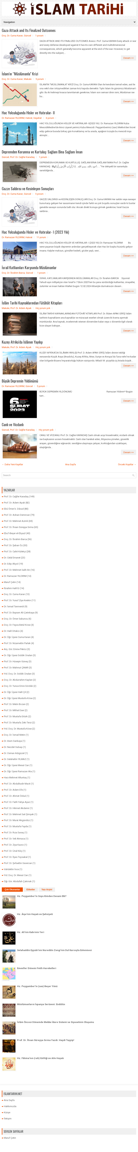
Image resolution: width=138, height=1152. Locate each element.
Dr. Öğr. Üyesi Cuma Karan (17, 637)
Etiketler (30, 889)
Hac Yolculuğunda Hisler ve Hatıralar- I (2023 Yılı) (35, 232)
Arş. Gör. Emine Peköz (15, 649)
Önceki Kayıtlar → (127, 464)
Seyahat (37, 118)
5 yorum (40, 79)
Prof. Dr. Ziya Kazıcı (14, 844)
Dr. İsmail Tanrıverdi (14, 606)
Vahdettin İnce (11, 869)
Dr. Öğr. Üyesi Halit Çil (15, 692)
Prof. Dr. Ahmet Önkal (15, 796)
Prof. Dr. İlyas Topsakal (15, 857)
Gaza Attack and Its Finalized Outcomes (29, 30)
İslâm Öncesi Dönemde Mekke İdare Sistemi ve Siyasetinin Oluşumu (55, 1022)
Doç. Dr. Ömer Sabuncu (16, 618)
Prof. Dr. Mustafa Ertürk (16, 716)
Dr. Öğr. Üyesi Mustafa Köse (18, 698)
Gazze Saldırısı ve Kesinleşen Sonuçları (28, 189)
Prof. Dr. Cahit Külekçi (15, 551)
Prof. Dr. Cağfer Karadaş (22, 157)
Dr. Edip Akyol (11, 563)
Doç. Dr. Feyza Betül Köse (17, 624)
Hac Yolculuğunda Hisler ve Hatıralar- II (28, 113)
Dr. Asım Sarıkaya (13, 741)
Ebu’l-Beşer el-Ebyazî (15, 533)
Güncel (27, 35)
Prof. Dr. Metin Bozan (15, 704)
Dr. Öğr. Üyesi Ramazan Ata (18, 771)
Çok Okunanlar (12, 889)
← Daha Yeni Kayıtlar (12, 464)
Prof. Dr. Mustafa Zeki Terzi (18, 722)
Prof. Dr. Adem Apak (20, 308)
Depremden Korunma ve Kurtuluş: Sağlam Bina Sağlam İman (42, 152)
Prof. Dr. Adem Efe (13, 789)
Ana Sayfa (70, 464)
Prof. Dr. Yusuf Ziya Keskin (17, 600)
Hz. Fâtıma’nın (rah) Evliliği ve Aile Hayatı (40, 1058)
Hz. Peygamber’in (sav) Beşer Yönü (37, 986)
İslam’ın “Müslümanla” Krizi (20, 74)
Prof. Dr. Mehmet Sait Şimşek (19, 814)
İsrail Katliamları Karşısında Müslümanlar (29, 267)
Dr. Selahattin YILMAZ (15, 759)
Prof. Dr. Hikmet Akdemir (16, 808)
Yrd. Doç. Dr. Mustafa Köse (18, 728)
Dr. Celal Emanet (12, 557)
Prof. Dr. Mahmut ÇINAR (16, 667)
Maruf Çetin (10, 582)
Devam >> (128, 58)
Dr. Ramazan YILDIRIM (13, 118)
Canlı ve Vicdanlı (13, 424)
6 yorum (50, 118)
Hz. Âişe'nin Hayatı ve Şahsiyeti (35, 914)
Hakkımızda (10, 1106)
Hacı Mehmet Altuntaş (15, 777)
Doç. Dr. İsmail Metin (14, 734)
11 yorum (41, 237)
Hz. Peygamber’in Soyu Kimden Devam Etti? (41, 896)
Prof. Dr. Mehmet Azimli (16, 521)
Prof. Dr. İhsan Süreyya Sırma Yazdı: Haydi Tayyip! (45, 1040)
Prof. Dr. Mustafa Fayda (16, 826)
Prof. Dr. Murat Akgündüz (17, 820)
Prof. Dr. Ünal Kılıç (13, 851)
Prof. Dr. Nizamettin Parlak (17, 643)
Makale (27, 79)
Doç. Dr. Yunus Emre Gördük (18, 686)
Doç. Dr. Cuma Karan (12, 35)
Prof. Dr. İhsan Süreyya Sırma (18, 527)
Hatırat (29, 118)
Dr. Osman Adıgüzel (14, 753)
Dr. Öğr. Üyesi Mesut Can (16, 765)
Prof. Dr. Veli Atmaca (14, 838)
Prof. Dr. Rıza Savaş (14, 832)
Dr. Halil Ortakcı (12, 631)
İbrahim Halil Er (11, 588)
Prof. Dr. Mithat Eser (14, 710)
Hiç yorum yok (43, 308)
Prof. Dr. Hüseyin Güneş (16, 661)
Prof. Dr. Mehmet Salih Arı (17, 570)
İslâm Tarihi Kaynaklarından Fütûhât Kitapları (32, 303)
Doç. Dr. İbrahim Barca (13, 272)
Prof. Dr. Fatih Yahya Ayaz (17, 802)
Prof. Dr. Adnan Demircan (17, 515)
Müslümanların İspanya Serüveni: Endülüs (41, 1004)
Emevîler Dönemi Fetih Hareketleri (36, 968)
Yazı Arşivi (47, 889)
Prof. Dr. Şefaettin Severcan (18, 863)
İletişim (8, 1118)
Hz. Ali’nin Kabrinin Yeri (30, 932)
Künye (7, 1112)
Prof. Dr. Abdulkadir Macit (17, 783)
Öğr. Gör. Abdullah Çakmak (18, 881)
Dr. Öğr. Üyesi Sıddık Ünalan (18, 655)
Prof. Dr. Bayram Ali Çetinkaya (19, 612)
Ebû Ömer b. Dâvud (14, 508)
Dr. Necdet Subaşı (13, 747)
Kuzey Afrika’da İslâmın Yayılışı (22, 342)
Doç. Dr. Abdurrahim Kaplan (18, 679)
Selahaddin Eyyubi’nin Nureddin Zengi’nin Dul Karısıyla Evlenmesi (54, 950)
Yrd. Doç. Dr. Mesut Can (16, 875)
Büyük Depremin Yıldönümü (20, 381)
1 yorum (39, 35)
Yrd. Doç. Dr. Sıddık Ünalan (17, 673)
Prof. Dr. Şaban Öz (13, 545)
